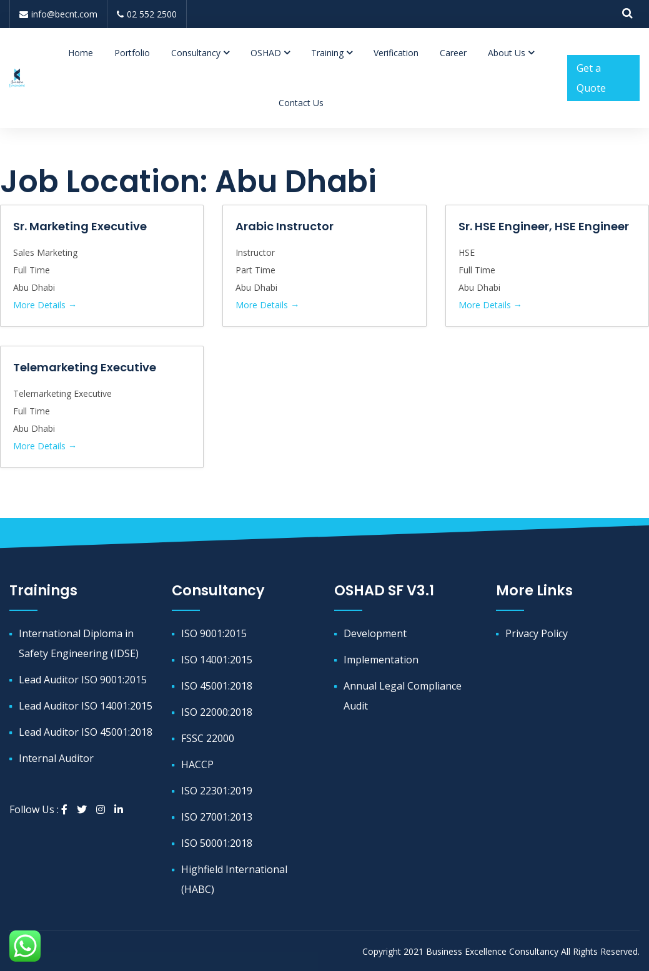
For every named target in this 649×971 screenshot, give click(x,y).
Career (453, 53)
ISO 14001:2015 (216, 659)
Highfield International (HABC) (234, 879)
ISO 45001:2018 (216, 686)
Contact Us (301, 103)
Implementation (381, 659)
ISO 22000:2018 (216, 712)
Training (327, 53)
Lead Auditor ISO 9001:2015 (83, 679)
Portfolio (132, 53)
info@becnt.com (58, 14)
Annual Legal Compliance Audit (403, 696)
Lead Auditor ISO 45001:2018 (85, 732)
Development (375, 633)
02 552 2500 (147, 14)
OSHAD (265, 53)
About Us (506, 53)
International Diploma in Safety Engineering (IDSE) (79, 643)
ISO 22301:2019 (216, 791)
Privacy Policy (536, 633)
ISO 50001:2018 (216, 843)
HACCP (197, 764)
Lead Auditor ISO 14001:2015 (85, 706)
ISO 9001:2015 (214, 633)
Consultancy (195, 53)
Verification (396, 53)
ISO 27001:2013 (216, 817)
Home (80, 53)
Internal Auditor (56, 758)
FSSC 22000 (207, 738)
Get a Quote (591, 78)
